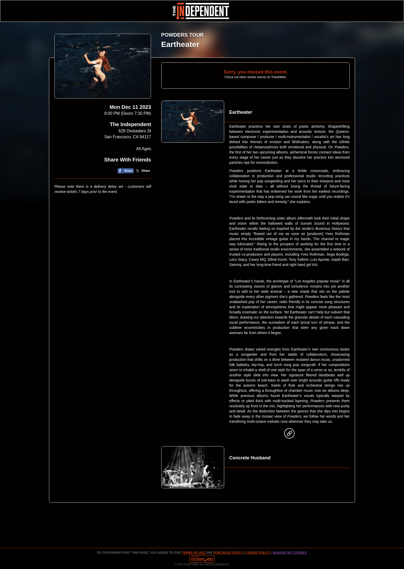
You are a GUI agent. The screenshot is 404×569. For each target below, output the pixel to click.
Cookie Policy (258, 553)
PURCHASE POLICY (228, 553)
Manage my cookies (290, 553)
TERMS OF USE (194, 553)
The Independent (130, 124)
